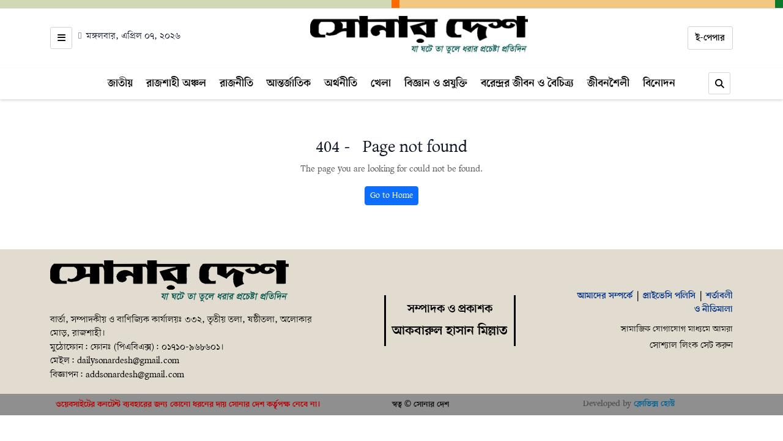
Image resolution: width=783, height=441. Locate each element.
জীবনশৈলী (608, 83)
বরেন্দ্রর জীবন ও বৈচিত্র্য (527, 83)
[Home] (419, 35)
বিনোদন (659, 83)
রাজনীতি (236, 83)
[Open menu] (61, 38)
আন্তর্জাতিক (289, 83)
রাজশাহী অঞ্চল (176, 83)
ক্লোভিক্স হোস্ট (654, 404)
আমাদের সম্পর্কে (605, 296)
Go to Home (391, 196)
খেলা (381, 83)
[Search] (719, 83)
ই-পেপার (710, 38)
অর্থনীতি (340, 83)
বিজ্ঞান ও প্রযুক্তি (435, 83)
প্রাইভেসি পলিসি (669, 296)
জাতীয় (120, 83)
